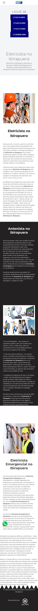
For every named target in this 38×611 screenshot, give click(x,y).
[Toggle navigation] (4, 2)
